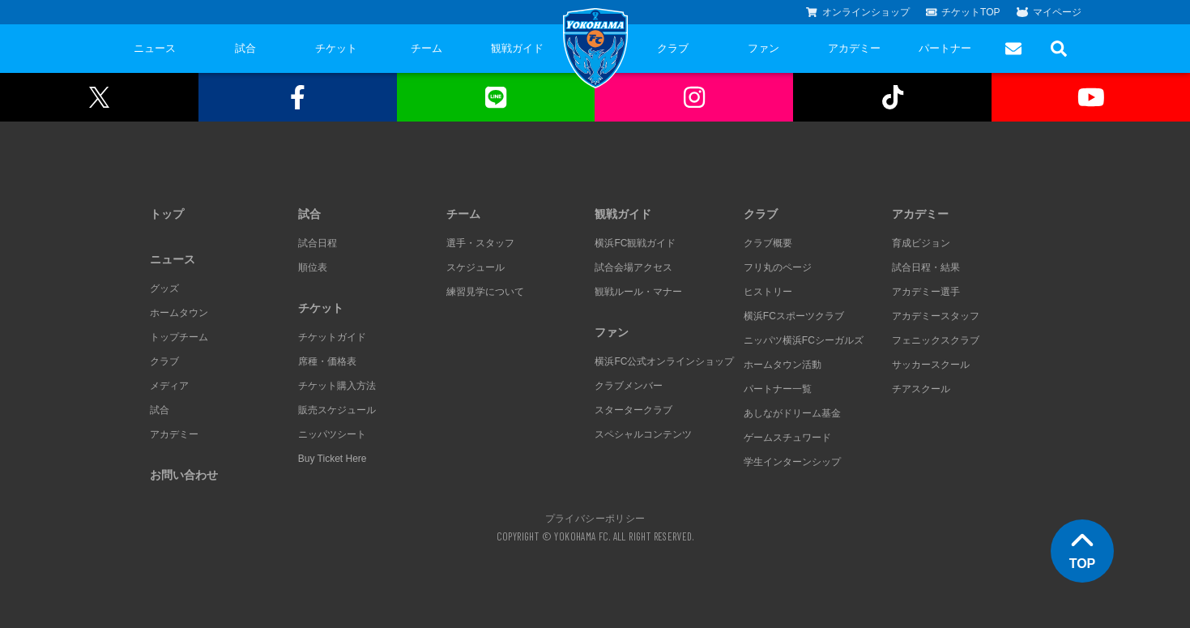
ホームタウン (179, 312)
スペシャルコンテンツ (643, 434)
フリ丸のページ (778, 267)
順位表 (312, 267)
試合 (245, 48)
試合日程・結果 (926, 267)
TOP (1082, 549)
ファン (763, 48)
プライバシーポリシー (595, 517)
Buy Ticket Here (332, 458)
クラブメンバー (629, 385)
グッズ (164, 288)
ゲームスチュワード (787, 437)
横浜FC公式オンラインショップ (664, 361)
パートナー (945, 48)
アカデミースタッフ (935, 316)
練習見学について (485, 291)
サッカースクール (931, 364)
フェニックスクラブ (935, 340)
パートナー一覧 (778, 389)
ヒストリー (768, 291)
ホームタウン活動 (782, 364)
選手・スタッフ (480, 243)
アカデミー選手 (926, 291)
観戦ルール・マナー (638, 291)
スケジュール (475, 267)
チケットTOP (963, 12)
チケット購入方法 (337, 385)
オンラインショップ (858, 12)
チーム (426, 48)
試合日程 (317, 243)
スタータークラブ (633, 410)
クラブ (673, 48)
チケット (336, 48)
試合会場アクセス (633, 267)
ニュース (155, 48)
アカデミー (854, 48)
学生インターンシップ (792, 462)
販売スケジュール (337, 410)
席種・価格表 (327, 361)
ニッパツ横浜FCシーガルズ (804, 340)
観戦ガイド (517, 48)
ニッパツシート (332, 434)
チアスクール (921, 389)
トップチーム (179, 337)
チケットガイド (332, 337)
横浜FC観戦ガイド (635, 243)
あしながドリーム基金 (792, 413)
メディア (169, 385)
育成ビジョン (921, 243)
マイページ (1049, 12)
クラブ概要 (768, 243)
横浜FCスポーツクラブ (794, 316)
